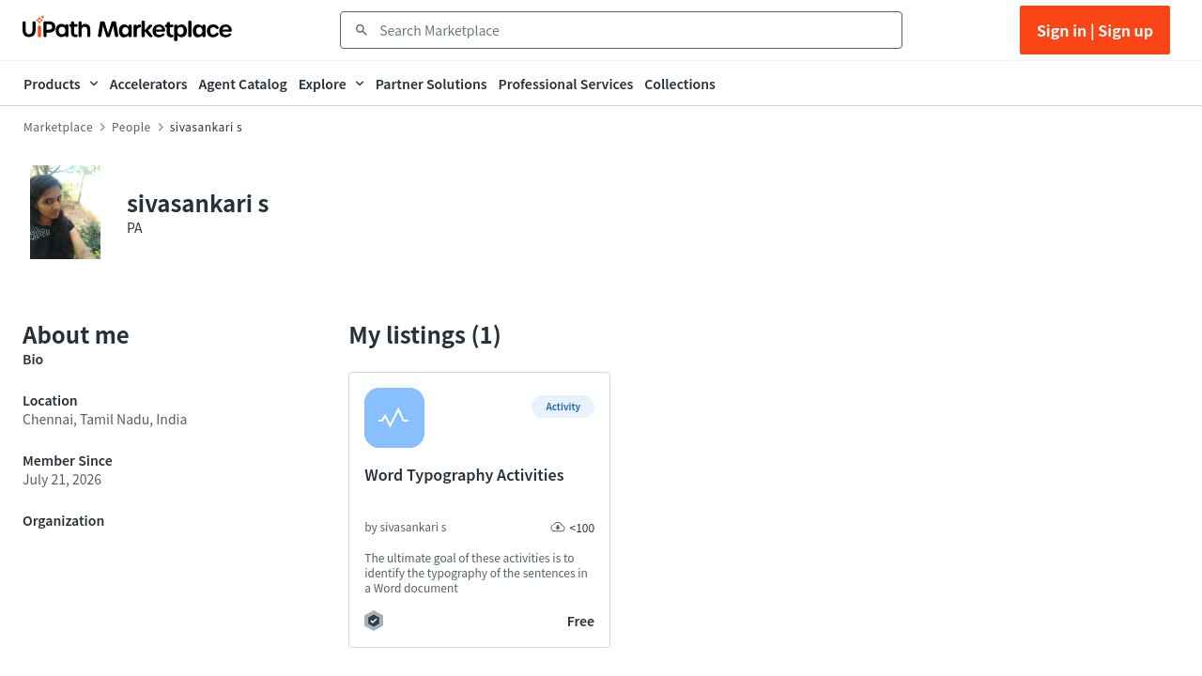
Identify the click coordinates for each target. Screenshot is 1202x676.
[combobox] (634, 30)
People (131, 126)
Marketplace (58, 126)
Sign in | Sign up (1095, 30)
